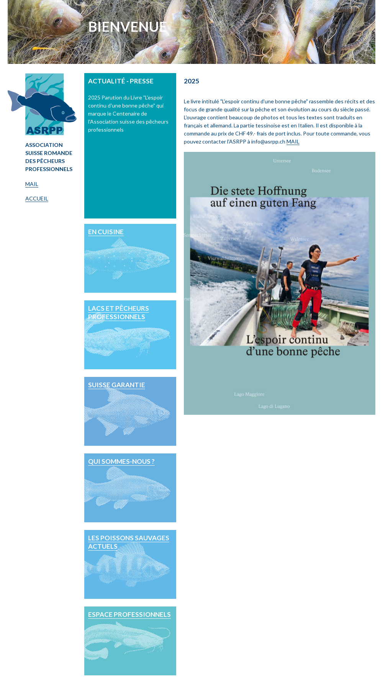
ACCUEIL (36, 198)
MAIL (31, 184)
